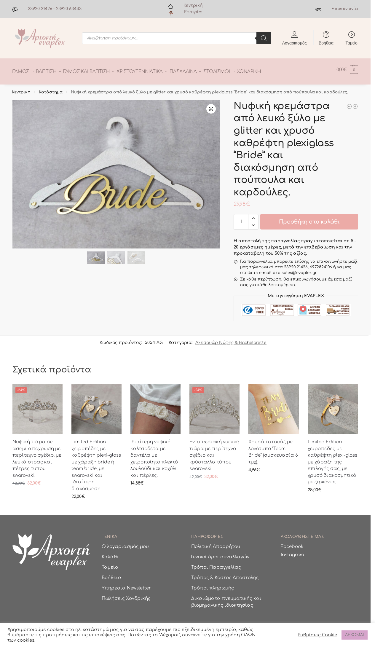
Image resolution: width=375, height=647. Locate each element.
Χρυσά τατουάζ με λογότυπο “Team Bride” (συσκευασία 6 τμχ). (273, 448)
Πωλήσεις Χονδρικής (126, 595)
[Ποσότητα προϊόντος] (241, 218)
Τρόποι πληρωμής (212, 584)
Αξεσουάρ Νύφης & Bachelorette (231, 339)
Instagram (292, 551)
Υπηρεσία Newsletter (126, 584)
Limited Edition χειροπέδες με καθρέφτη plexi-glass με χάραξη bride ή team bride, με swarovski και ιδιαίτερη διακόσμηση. (96, 462)
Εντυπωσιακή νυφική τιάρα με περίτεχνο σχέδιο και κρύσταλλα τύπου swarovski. (214, 452)
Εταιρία (193, 12)
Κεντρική (192, 5)
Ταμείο (352, 43)
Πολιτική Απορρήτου (215, 543)
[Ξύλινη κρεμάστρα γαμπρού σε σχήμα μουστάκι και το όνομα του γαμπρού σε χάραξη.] (349, 103)
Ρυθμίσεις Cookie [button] (317, 634)
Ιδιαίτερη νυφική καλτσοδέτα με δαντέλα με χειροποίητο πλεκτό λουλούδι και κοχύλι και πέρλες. (154, 455)
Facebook (292, 543)
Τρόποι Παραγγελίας (216, 564)
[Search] (263, 38)
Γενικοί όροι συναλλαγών (220, 553)
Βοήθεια (326, 43)
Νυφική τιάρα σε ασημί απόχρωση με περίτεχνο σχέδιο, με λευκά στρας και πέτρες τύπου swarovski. (36, 455)
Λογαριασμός (294, 43)
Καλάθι (110, 553)
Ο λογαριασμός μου (125, 543)
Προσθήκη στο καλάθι (309, 218)
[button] (347, 70)
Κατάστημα (51, 88)
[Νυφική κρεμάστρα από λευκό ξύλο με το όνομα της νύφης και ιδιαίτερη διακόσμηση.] (355, 103)
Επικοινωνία (344, 9)
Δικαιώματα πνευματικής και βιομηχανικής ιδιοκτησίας (226, 599)
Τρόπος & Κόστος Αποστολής (225, 574)
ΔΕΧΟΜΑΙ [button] (354, 635)
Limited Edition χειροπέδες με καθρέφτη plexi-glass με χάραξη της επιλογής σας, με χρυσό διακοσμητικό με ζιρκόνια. (332, 458)
